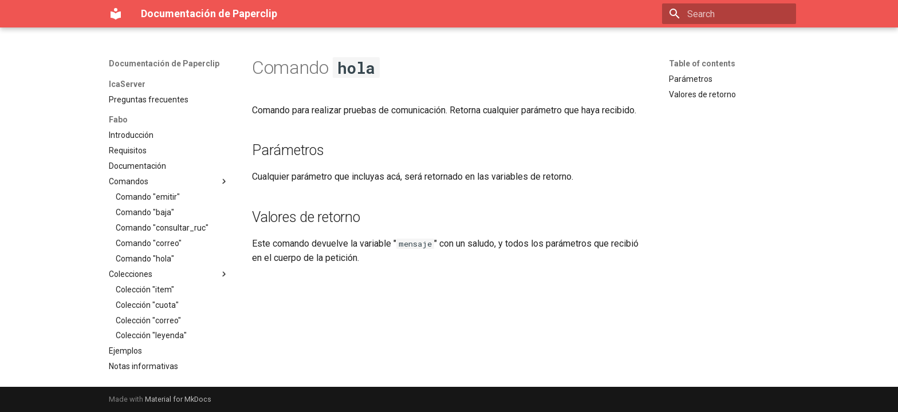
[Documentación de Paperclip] (115, 13)
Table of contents (702, 63)
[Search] (729, 13)
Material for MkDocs (178, 399)
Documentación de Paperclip (164, 63)
